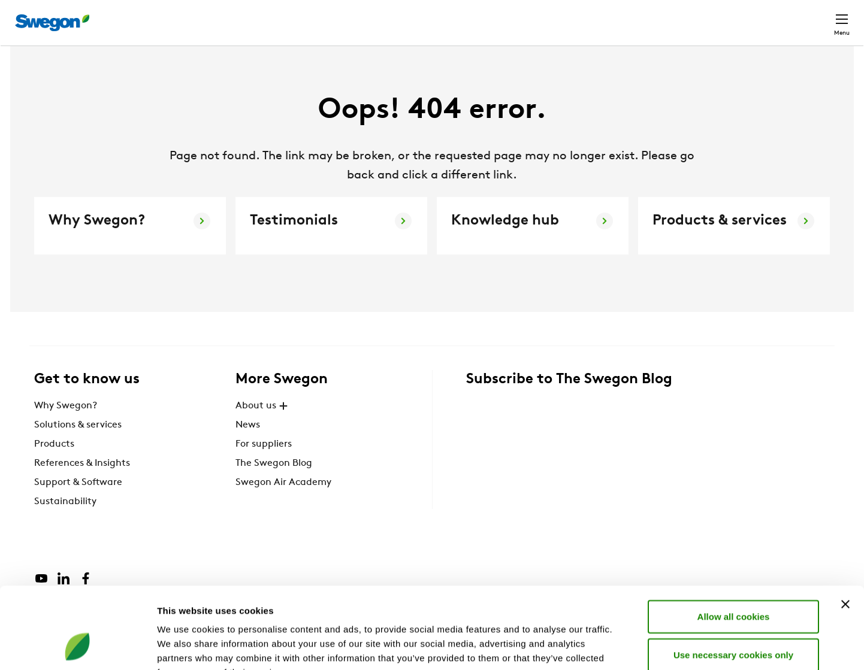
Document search (642, 17)
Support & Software (78, 505)
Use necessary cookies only (733, 580)
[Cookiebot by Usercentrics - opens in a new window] (77, 647)
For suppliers (263, 466)
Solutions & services (78, 447)
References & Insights (82, 485)
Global (763, 16)
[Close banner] (845, 530)
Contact (820, 16)
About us (263, 428)
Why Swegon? (65, 428)
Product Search (544, 16)
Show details (629, 646)
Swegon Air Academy (283, 505)
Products (54, 466)
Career (714, 16)
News (247, 447)
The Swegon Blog (273, 485)
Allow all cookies (733, 542)
